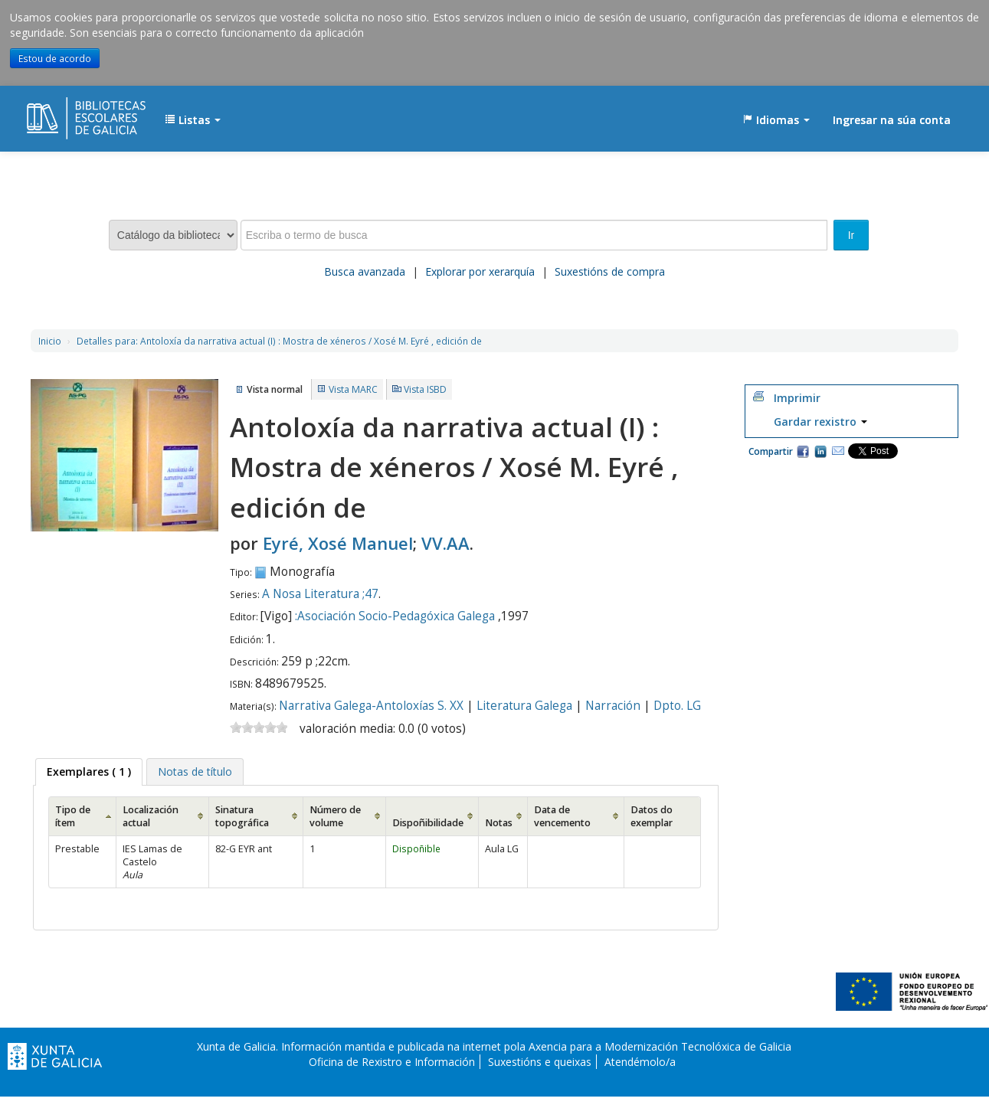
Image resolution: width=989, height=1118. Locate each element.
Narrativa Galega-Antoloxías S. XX (371, 706)
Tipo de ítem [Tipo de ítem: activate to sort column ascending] (72, 816)
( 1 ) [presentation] (89, 771)
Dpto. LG (677, 706)
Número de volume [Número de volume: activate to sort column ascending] (335, 816)
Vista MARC (353, 389)
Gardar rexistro (820, 421)
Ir (851, 235)
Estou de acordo (54, 58)
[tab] (88, 772)
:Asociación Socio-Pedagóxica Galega (395, 616)
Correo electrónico (838, 451)
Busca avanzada (364, 271)
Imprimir (797, 398)
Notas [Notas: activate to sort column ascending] (499, 822)
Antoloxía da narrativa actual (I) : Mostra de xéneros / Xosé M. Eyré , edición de (279, 341)
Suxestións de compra (610, 271)
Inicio (49, 341)
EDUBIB (65, 112)
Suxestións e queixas (539, 1061)
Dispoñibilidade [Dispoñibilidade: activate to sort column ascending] (427, 822)
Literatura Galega (524, 706)
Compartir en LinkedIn (820, 451)
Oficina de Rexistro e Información (392, 1061)
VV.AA (445, 542)
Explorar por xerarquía (480, 271)
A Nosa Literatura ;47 (320, 594)
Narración (612, 706)
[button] (192, 120)
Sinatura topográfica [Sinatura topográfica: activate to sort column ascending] (242, 816)
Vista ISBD (425, 389)
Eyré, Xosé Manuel (338, 542)
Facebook (803, 451)
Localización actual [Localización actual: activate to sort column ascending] (150, 816)
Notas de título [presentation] (195, 771)
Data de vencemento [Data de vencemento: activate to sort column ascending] (562, 816)
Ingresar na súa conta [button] (892, 120)
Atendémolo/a (640, 1061)
